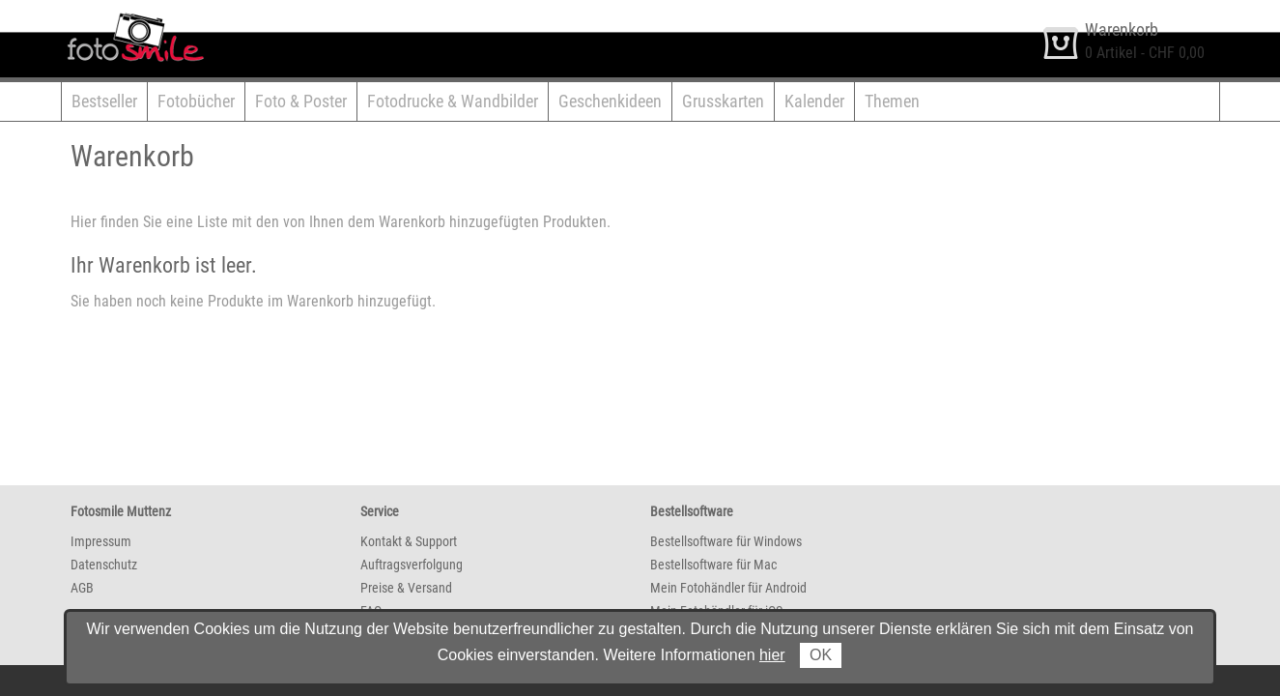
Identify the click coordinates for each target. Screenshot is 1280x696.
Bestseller (104, 101)
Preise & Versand (406, 587)
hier (772, 655)
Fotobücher (196, 101)
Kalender (814, 101)
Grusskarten (723, 101)
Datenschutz (104, 564)
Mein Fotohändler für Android (728, 587)
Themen (892, 101)
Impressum (101, 541)
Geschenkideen (610, 101)
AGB (82, 587)
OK (821, 655)
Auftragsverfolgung (411, 564)
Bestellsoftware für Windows (726, 541)
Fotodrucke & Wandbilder (452, 101)
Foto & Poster (301, 101)
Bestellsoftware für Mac (713, 564)
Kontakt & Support (408, 541)
